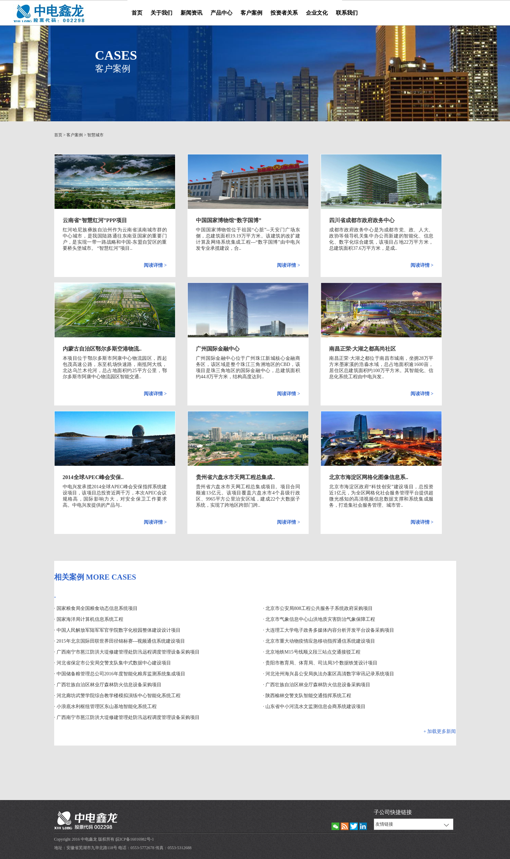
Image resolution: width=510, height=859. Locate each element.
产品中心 (221, 13)
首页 (137, 13)
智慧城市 (95, 135)
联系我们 (347, 13)
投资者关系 (284, 13)
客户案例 (251, 13)
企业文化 (317, 13)
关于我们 (161, 13)
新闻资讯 (191, 13)
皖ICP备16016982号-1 (134, 839)
